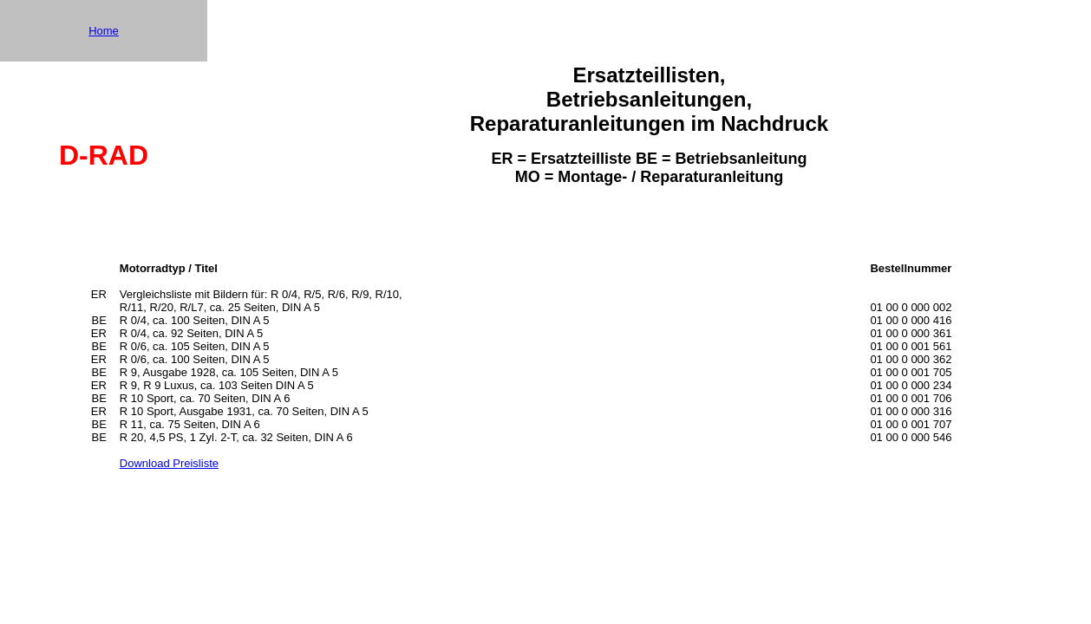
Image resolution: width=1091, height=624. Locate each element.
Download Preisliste (169, 463)
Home (103, 30)
